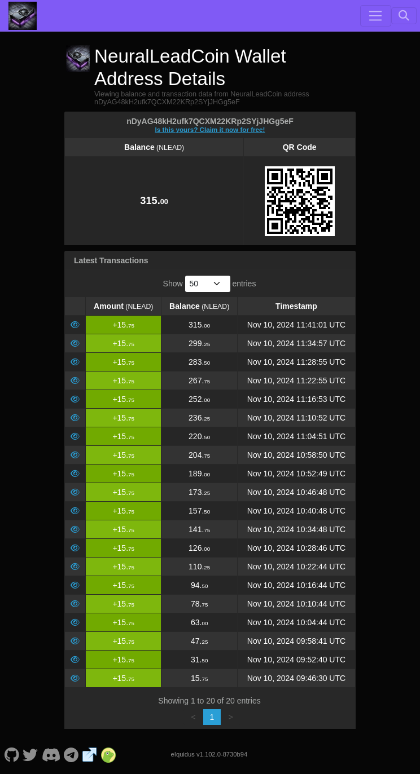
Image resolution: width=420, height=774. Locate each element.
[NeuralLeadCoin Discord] (51, 754)
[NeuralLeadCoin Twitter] (30, 754)
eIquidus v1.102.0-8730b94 (209, 754)
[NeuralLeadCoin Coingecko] (108, 754)
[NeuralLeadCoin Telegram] (71, 754)
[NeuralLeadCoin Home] (22, 16)
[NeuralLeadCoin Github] (11, 754)
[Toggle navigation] (375, 15)
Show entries (209, 284)
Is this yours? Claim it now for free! (210, 129)
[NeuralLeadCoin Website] (89, 754)
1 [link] (212, 717)
